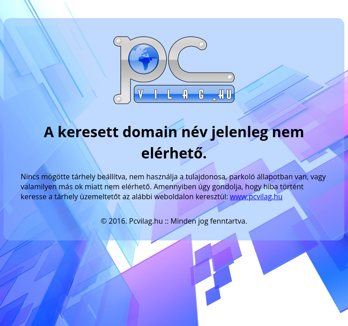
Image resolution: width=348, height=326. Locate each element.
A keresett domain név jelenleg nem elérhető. (174, 142)
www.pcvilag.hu (256, 196)
